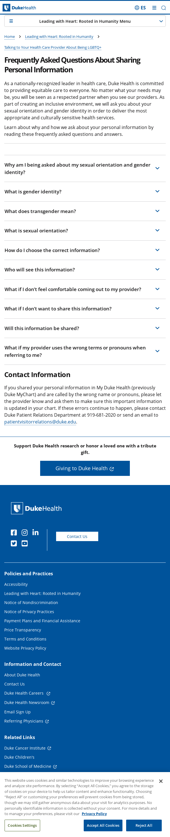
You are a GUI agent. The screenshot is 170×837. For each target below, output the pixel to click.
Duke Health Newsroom (26, 702)
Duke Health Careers (24, 693)
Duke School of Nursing (26, 775)
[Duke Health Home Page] (37, 508)
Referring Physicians (23, 721)
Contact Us (77, 536)
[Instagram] (26, 533)
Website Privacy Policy (25, 648)
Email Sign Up (17, 712)
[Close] (161, 787)
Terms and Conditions (25, 639)
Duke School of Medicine (27, 766)
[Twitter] (15, 544)
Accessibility (16, 584)
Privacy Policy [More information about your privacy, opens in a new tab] (94, 819)
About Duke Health (22, 675)
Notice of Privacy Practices (29, 611)
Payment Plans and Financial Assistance (42, 620)
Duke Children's (19, 757)
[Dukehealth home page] (21, 7)
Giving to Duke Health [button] (82, 468)
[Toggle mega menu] (154, 8)
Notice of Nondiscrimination (31, 602)
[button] (163, 8)
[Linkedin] (36, 533)
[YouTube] (26, 544)
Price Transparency (22, 630)
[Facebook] (15, 533)
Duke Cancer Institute (25, 748)
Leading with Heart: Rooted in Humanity (59, 36)
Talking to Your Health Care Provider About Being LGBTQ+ (52, 47)
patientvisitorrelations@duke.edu (40, 422)
